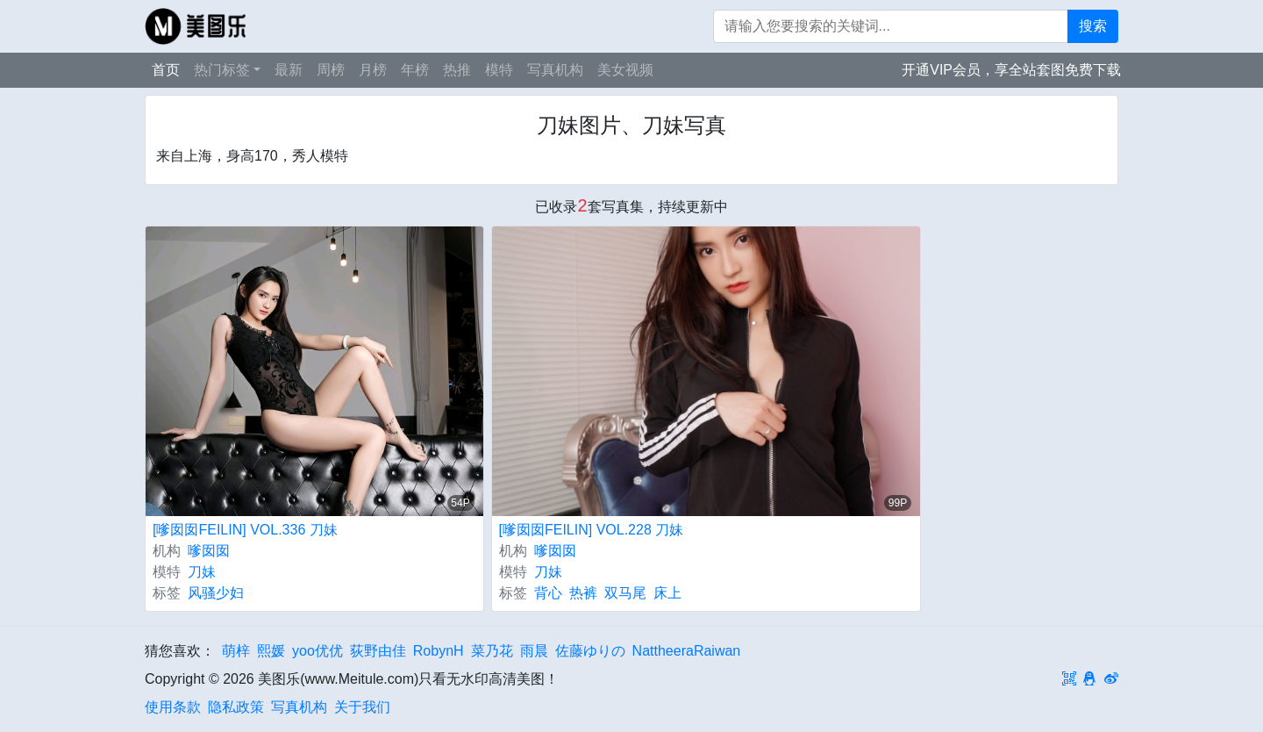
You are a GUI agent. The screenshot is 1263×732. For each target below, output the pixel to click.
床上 (667, 592)
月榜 (373, 69)
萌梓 (236, 650)
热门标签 (222, 69)
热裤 (583, 592)
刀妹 (202, 571)
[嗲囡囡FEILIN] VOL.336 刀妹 (245, 529)
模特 (499, 69)
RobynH (438, 650)
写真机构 (555, 69)
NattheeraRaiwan (686, 650)
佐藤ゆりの (590, 650)
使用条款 (173, 707)
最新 (289, 69)
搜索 (1093, 25)
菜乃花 (492, 650)
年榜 (415, 69)
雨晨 (534, 650)
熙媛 (271, 650)
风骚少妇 (216, 592)
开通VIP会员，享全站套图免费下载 (1011, 69)
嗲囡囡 (209, 550)
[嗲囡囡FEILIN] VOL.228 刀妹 (591, 529)
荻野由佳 (378, 650)
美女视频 (625, 69)
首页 (166, 69)
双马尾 (625, 592)
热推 (457, 69)
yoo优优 (317, 650)
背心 (548, 592)
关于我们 (362, 707)
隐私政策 (236, 707)
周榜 (331, 69)
